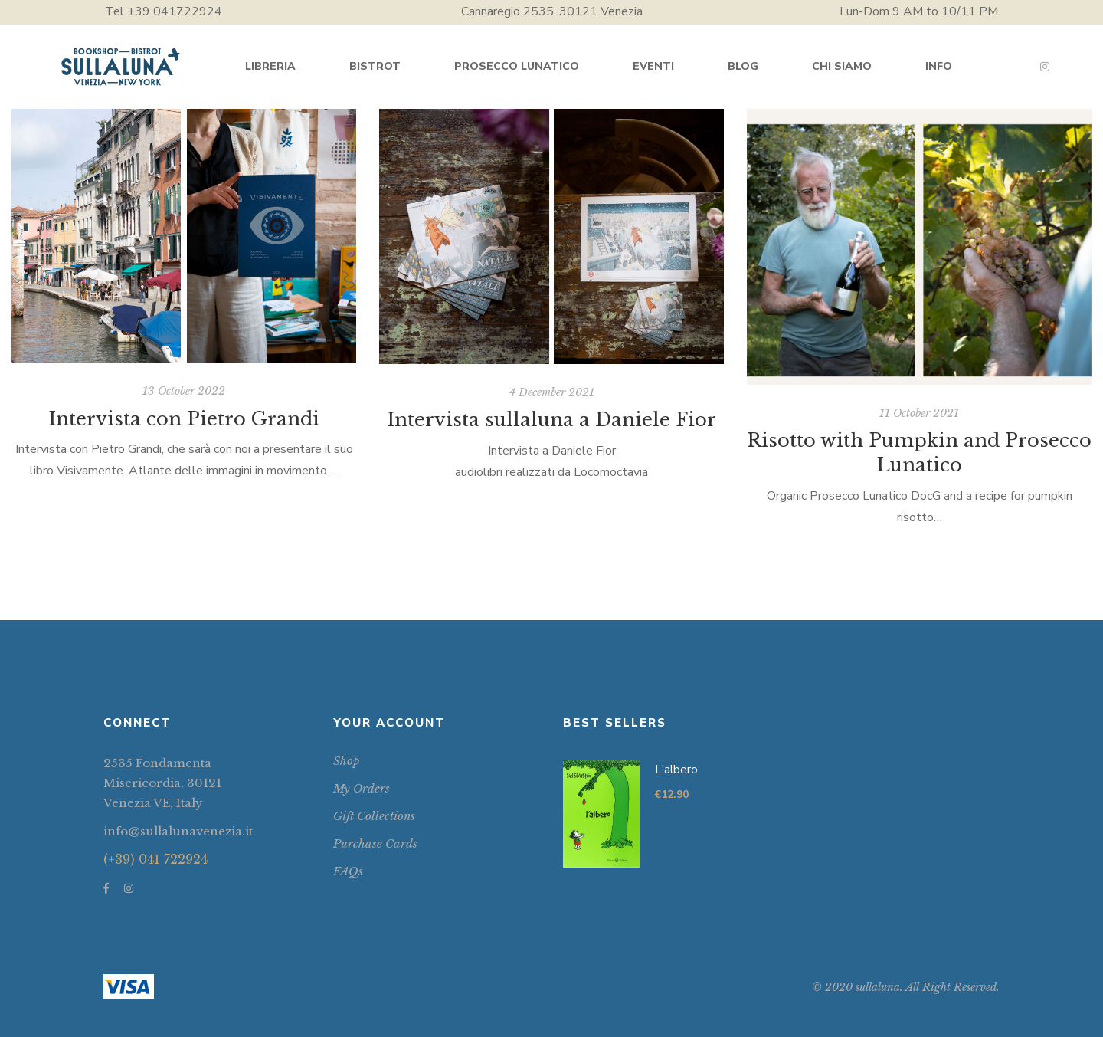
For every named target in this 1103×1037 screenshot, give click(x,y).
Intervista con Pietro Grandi (183, 419)
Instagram (1044, 66)
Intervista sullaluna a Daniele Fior (551, 420)
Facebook (106, 888)
